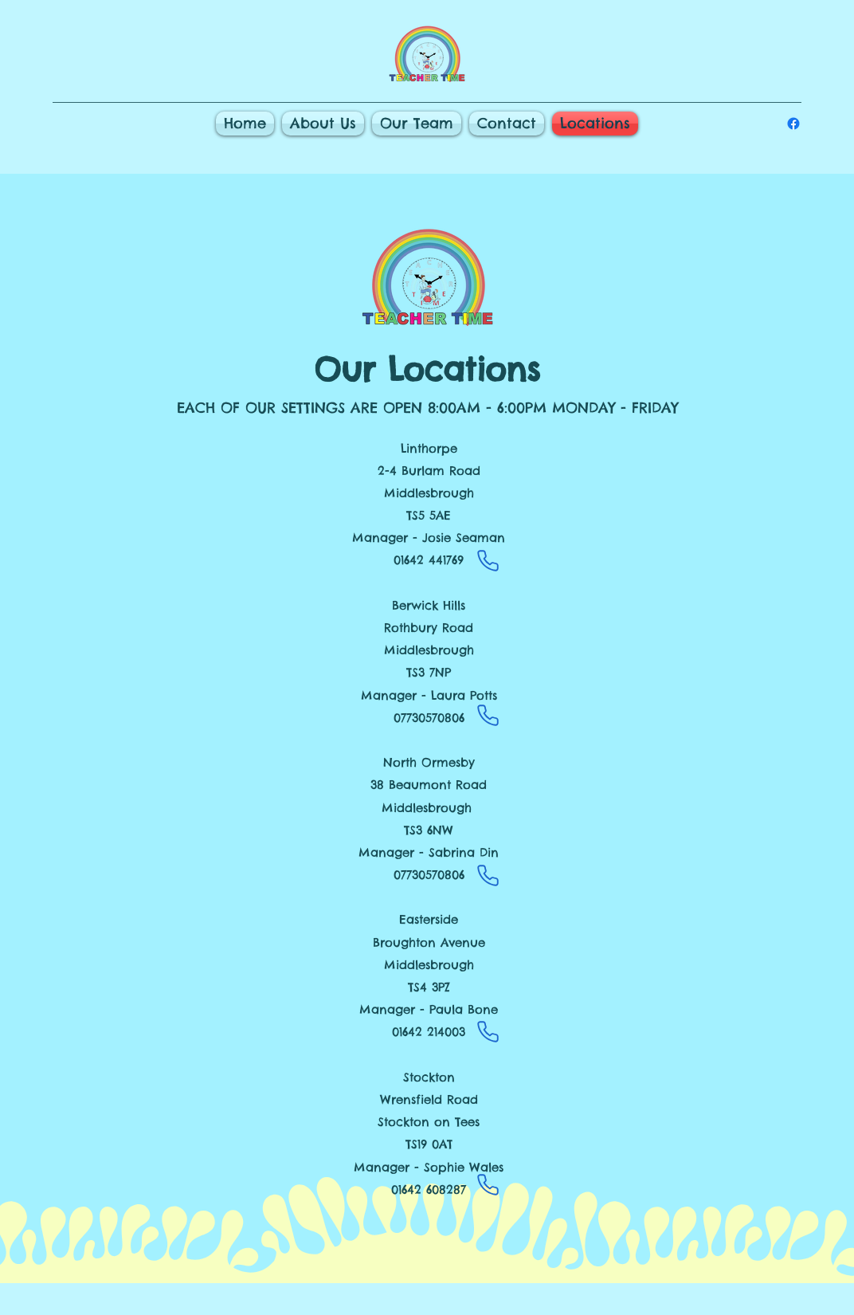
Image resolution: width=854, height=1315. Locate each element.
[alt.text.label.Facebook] (793, 124)
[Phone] (487, 561)
